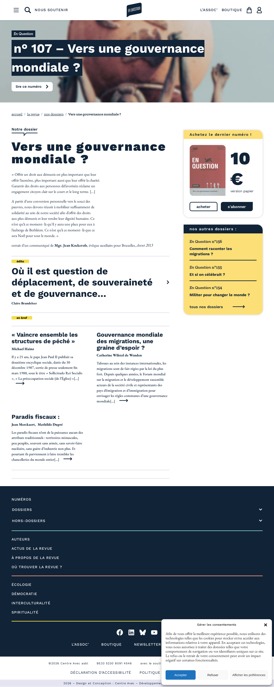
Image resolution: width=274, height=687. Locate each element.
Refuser (213, 675)
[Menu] (16, 10)
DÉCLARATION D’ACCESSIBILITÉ (100, 673)
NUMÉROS (22, 499)
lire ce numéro (29, 86)
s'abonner (237, 206)
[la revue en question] (134, 10)
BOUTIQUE (232, 10)
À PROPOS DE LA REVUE (35, 558)
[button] (265, 625)
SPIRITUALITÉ (25, 612)
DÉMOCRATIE (24, 594)
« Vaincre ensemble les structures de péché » (45, 338)
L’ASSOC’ (209, 10)
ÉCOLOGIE (22, 585)
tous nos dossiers (206, 307)
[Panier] (249, 10)
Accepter (180, 675)
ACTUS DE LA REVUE (32, 549)
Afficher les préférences (248, 675)
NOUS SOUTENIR (51, 10)
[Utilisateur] (259, 10)
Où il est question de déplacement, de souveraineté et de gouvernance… (82, 282)
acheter (203, 206)
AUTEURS (21, 539)
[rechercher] (28, 10)
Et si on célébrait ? (207, 274)
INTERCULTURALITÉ (31, 603)
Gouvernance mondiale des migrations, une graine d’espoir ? (130, 341)
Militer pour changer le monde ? (220, 295)
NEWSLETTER (147, 645)
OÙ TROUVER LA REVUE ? (37, 567)
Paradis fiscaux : (35, 417)
